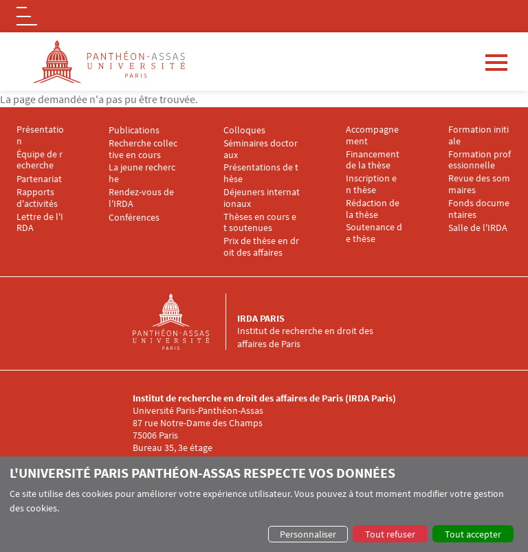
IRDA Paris (261, 318)
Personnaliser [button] (308, 534)
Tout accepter (473, 534)
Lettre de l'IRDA (39, 222)
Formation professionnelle (479, 160)
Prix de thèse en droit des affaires (261, 246)
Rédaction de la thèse (374, 209)
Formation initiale (478, 135)
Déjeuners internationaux (261, 198)
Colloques (244, 130)
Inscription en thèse (371, 184)
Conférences (134, 217)
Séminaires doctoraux (260, 149)
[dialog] (264, 504)
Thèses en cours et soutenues (259, 222)
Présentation (40, 135)
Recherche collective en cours (143, 149)
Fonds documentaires (478, 209)
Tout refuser (390, 534)
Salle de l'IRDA (477, 228)
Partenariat (39, 179)
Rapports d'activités (37, 198)
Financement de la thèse (374, 160)
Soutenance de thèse (374, 233)
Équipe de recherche (39, 160)
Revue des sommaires (479, 184)
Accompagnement (372, 135)
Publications (134, 130)
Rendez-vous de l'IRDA (142, 198)
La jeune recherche (142, 173)
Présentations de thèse (260, 173)
